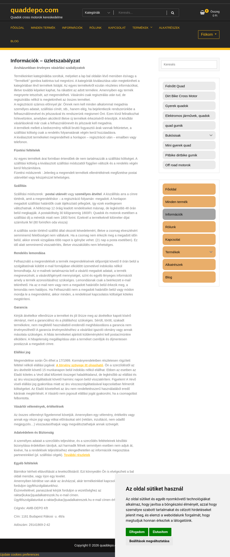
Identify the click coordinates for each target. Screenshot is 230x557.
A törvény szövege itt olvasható (79, 365)
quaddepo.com (34, 10)
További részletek (77, 455)
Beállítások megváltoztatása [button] (149, 541)
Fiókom (207, 34)
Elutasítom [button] (160, 532)
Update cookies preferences (19, 554)
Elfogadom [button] (137, 532)
